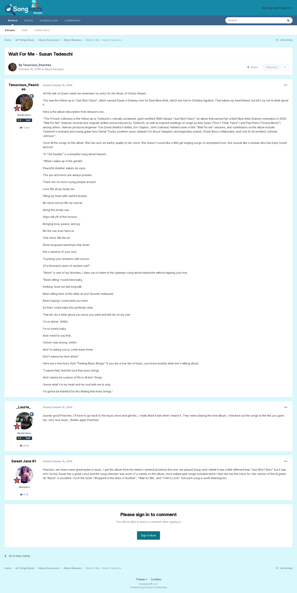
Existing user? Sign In (277, 7)
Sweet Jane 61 (23, 461)
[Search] (245, 20)
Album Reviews (54, 69)
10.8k (24, 127)
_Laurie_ (23, 407)
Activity (28, 20)
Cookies (156, 579)
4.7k (24, 494)
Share (252, 67)
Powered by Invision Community (148, 587)
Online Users (42, 30)
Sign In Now (148, 535)
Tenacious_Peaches (37, 65)
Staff (24, 30)
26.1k (24, 445)
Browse (12, 22)
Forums (10, 30)
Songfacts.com (49, 20)
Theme (141, 579)
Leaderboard (72, 20)
